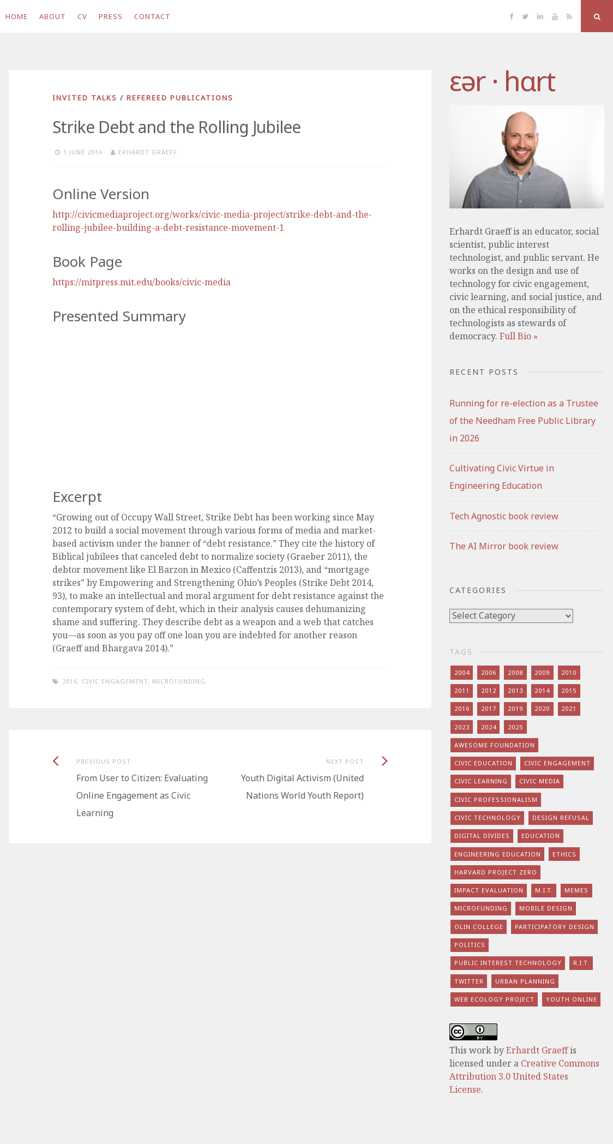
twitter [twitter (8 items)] (469, 981)
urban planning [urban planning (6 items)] (525, 981)
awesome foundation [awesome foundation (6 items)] (494, 745)
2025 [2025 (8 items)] (515, 727)
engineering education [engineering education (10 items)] (497, 854)
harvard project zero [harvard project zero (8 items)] (495, 872)
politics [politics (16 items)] (469, 945)
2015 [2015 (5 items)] (568, 690)
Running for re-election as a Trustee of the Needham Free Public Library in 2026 (523, 420)
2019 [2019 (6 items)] (515, 708)
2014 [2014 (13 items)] (542, 690)
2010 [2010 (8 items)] (568, 672)
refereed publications (180, 98)
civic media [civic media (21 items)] (539, 781)
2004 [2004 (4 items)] (462, 672)
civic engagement (115, 681)
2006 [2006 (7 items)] (488, 672)
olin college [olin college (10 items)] (478, 927)
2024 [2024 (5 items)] (488, 727)
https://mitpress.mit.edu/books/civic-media (141, 282)
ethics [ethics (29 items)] (564, 854)
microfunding (179, 681)
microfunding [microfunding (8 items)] (481, 908)
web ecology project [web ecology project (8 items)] (494, 999)
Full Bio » (519, 336)
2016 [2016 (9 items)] (462, 708)
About (52, 16)
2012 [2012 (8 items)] (488, 690)
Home (16, 16)
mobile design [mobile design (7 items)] (546, 908)
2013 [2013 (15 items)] (515, 690)
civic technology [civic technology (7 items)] (487, 817)
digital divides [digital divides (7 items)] (482, 835)
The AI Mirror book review (503, 546)
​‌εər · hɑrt (502, 80)
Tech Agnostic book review (503, 516)
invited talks (84, 98)
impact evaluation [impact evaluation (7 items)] (489, 890)
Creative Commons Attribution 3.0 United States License (524, 1076)
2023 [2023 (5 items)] (462, 727)
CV (82, 16)
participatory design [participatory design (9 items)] (554, 927)
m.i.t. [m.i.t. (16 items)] (544, 890)
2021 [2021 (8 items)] (568, 708)
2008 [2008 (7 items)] (515, 672)
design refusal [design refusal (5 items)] (561, 817)
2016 (69, 681)
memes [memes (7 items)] (576, 890)
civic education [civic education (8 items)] (483, 763)
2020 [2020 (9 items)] (542, 708)
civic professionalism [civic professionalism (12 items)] (496, 799)
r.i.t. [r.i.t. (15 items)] (581, 963)
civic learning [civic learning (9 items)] (481, 781)
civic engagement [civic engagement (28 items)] (557, 763)
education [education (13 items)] (540, 835)
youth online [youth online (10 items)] (571, 999)
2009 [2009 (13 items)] (542, 672)
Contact (152, 16)
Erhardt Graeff (147, 152)
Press (111, 16)
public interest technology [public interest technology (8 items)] (508, 963)
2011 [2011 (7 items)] (462, 690)
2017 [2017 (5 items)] (488, 708)
